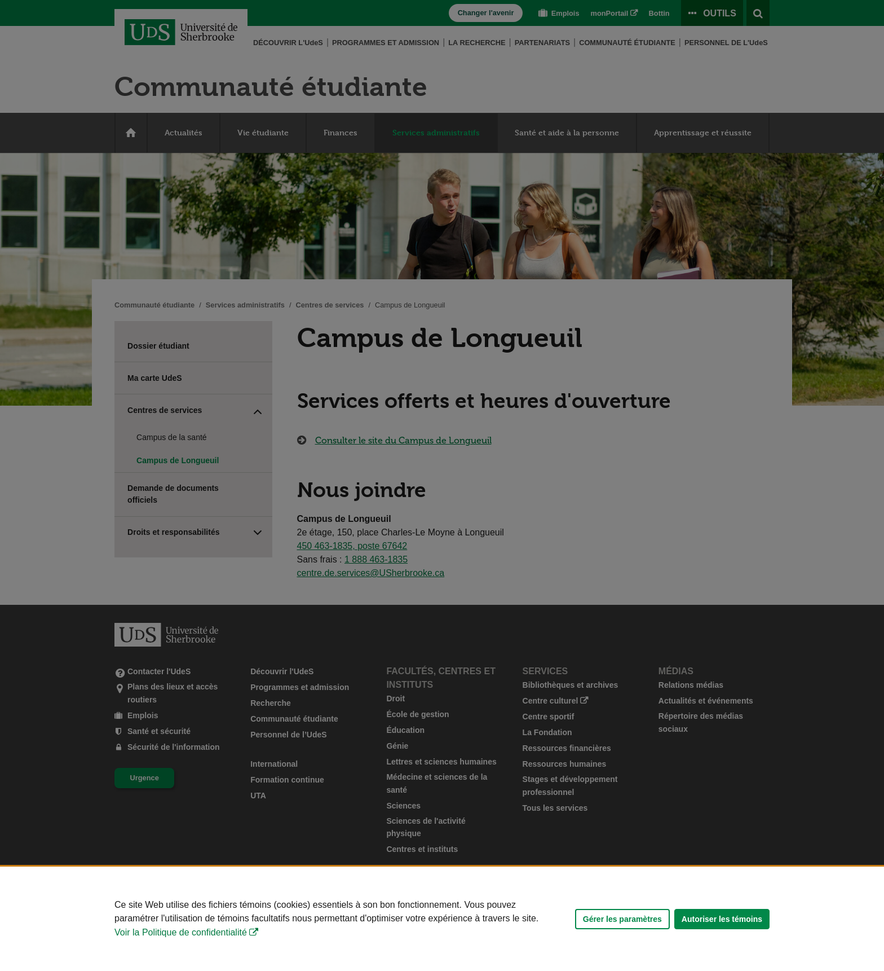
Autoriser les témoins (722, 919)
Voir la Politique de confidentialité (180, 932)
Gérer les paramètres (622, 919)
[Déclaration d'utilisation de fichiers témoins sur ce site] (442, 919)
